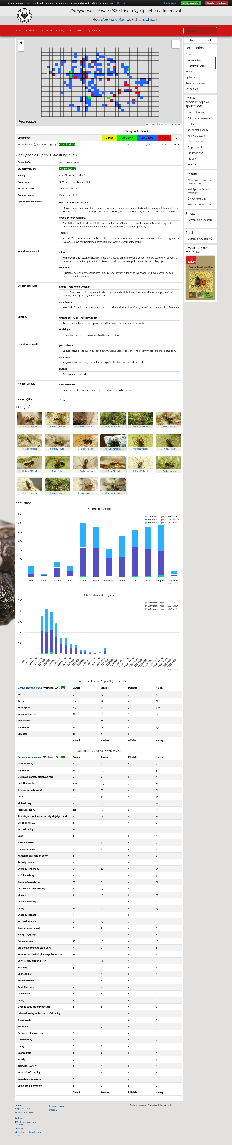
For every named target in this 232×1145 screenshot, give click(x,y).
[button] (73, 74)
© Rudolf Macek (29, 426)
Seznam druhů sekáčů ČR (200, 222)
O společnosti (195, 147)
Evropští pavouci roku (199, 204)
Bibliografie (32, 30)
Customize (170, 3)
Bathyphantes (198, 65)
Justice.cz (19, 1118)
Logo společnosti (197, 141)
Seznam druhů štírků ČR (201, 238)
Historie (192, 124)
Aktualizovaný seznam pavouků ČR (200, 182)
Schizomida (191, 89)
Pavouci (20, 1128)
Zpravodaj (47, 30)
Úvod (19, 30)
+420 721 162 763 (24, 1109)
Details (121, 3)
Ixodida (189, 71)
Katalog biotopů (196, 135)
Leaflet (150, 124)
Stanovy (192, 164)
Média (80, 30)
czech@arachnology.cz (27, 1112)
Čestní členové (196, 112)
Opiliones (190, 77)
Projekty (192, 158)
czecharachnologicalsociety (29, 1132)
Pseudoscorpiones (195, 83)
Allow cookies (191, 3)
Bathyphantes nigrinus (30, 687)
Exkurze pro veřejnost (199, 118)
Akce (71, 30)
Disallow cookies (216, 3)
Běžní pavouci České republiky (199, 191)
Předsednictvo (195, 153)
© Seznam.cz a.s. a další (169, 124)
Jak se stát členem (198, 130)
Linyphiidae (148, 19)
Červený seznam (197, 198)
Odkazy (60, 30)
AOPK (17, 1136)
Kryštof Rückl (73, 188)
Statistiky (53, 1110)
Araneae (189, 54)
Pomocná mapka (56, 1106)
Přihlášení (95, 30)
